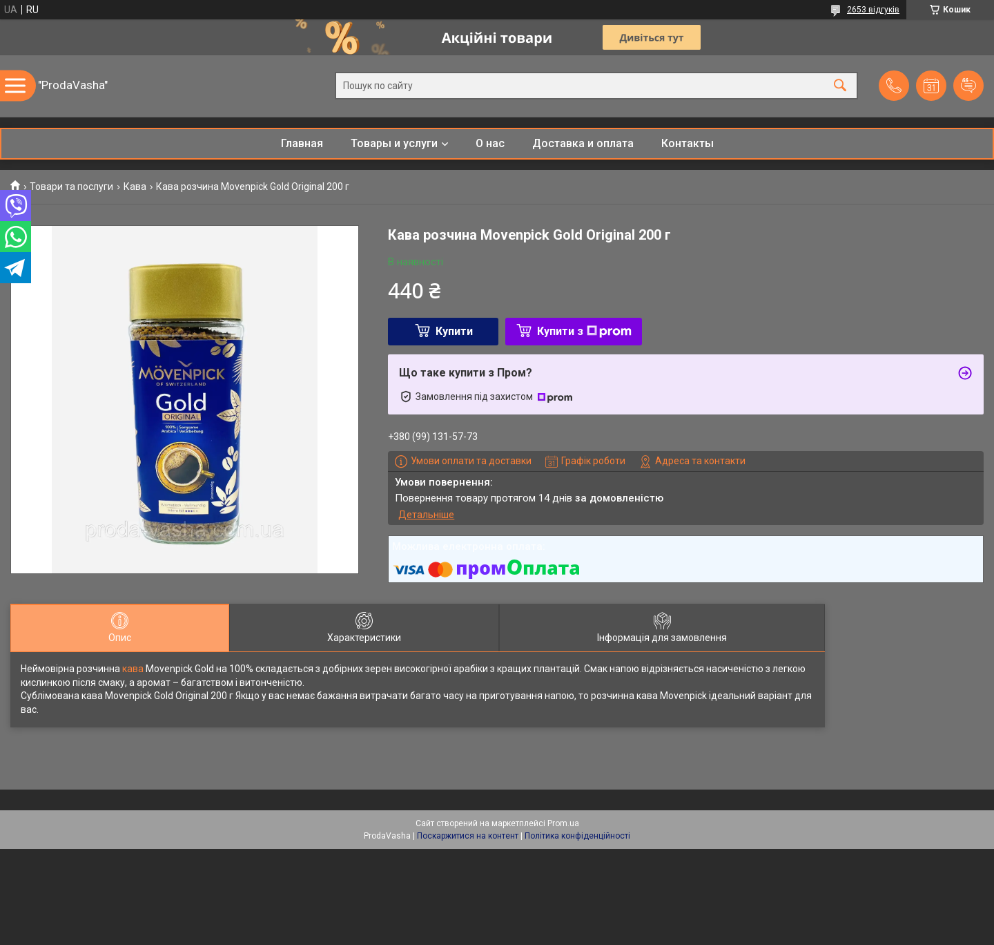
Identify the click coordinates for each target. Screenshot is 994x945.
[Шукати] (840, 86)
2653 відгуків (873, 10)
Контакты (687, 143)
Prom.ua (563, 823)
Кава (135, 186)
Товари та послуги (71, 186)
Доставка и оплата (583, 143)
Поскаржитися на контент (467, 836)
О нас (490, 143)
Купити (454, 331)
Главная (302, 143)
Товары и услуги (394, 143)
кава (133, 668)
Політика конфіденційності (577, 836)
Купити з (584, 331)
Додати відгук (968, 85)
